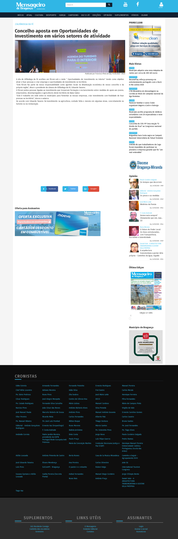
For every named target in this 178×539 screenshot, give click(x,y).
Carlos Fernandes (76, 417)
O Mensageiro (90, 526)
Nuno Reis (73, 478)
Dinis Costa (73, 434)
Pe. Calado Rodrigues (24, 403)
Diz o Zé (84, 15)
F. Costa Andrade (146, 213)
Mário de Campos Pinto (131, 403)
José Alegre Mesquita (51, 399)
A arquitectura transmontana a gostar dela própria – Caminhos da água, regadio (146, 253)
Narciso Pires (21, 408)
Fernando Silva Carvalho (52, 403)
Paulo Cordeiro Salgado (148, 180)
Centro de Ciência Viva (78, 399)
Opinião (106, 15)
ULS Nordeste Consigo (39, 526)
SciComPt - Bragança (51, 467)
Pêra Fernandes (128, 399)
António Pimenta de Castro (53, 455)
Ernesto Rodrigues (103, 386)
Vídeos (133, 15)
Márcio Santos (101, 425)
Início (19, 15)
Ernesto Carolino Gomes (132, 412)
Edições (95, 15)
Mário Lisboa (74, 403)
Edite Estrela (21, 386)
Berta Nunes (74, 455)
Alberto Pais (100, 417)
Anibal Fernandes (76, 474)
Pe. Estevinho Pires (103, 430)
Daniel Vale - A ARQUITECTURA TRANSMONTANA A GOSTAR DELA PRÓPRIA (150, 246)
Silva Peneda (100, 408)
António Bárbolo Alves (78, 408)
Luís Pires (20, 467)
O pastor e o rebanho (78, 467)
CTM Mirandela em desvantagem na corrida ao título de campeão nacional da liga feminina (146, 93)
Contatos (90, 532)
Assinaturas (141, 532)
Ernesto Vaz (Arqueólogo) (53, 425)
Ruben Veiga (100, 467)
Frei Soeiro (99, 390)
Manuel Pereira (128, 386)
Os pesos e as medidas (149, 196)
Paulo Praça (74, 439)
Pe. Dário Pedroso (23, 394)
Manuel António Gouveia (105, 412)
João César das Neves (51, 408)
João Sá (125, 462)
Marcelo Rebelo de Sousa (53, 412)
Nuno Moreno (145, 227)
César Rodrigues (22, 399)
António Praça (101, 478)
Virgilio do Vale (128, 408)
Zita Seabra (73, 394)
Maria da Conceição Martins (80, 443)
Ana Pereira (74, 462)
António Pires (74, 412)
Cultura (38, 15)
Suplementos (120, 15)
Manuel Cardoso (102, 403)
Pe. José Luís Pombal (51, 421)
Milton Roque (74, 421)
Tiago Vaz (19, 491)
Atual (28, 15)
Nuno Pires (47, 394)
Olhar (143, 15)
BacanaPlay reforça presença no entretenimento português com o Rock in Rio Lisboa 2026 (145, 82)
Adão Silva (73, 390)
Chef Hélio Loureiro (24, 390)
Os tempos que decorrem (151, 182)
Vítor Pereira (21, 417)
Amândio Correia (22, 434)
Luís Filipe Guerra (102, 439)
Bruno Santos (127, 421)
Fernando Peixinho (76, 386)
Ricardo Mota (47, 417)
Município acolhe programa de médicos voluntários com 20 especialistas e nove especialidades (145, 114)
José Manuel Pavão (23, 412)
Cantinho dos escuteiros (39, 529)
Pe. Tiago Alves (128, 430)
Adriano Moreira (48, 390)
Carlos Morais (127, 390)
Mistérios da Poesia (148, 204)
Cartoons (72, 15)
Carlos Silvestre (102, 462)
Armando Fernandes (50, 386)
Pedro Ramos (127, 439)
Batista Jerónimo (75, 430)
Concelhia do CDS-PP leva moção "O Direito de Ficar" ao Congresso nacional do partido (145, 126)
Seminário (39, 532)
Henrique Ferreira (129, 394)
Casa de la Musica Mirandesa (107, 455)
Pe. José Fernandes (130, 425)
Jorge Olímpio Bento (130, 474)
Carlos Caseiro (128, 417)
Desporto (50, 15)
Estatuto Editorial (90, 529)
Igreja (61, 15)
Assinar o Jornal (141, 529)
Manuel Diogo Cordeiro (104, 474)
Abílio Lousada (22, 455)
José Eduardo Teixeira (24, 462)
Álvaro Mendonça (49, 462)
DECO (97, 399)
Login (141, 526)
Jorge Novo (100, 434)
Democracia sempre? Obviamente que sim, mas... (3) (151, 218)
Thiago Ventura (101, 421)
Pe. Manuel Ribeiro (24, 421)
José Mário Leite (145, 202)
